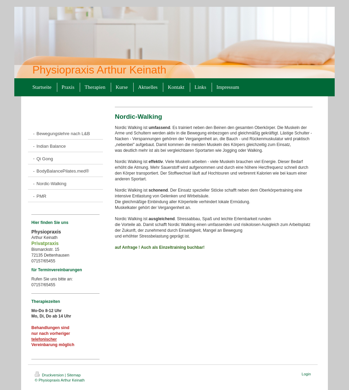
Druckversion (50, 375)
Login (306, 374)
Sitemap (73, 375)
